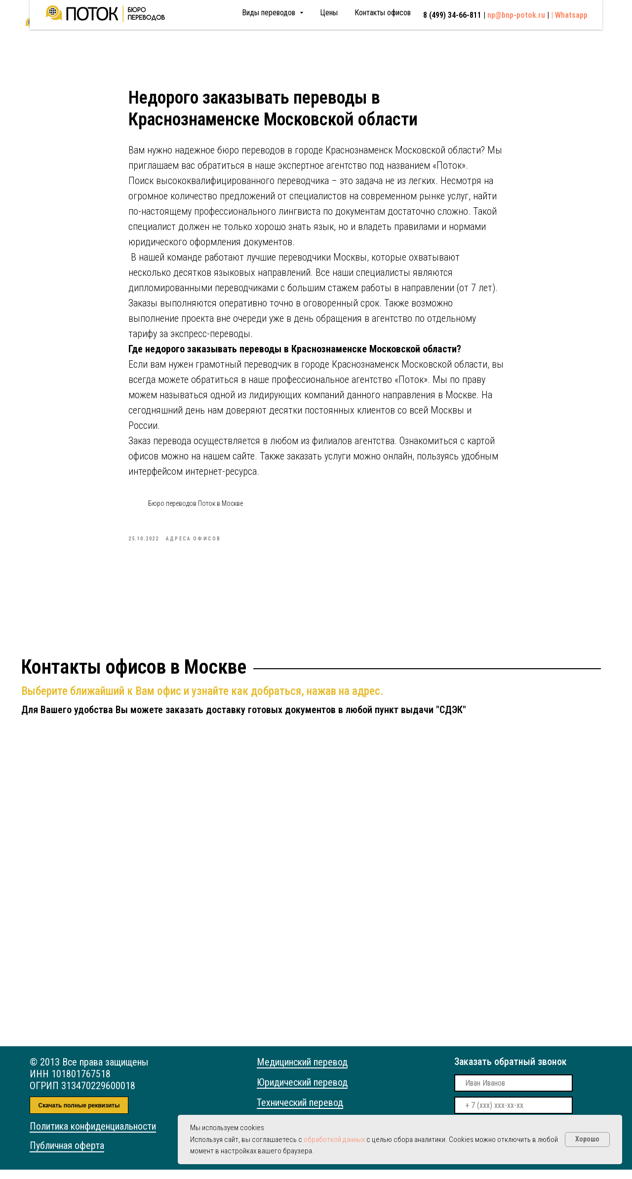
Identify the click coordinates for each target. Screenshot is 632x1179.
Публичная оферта (67, 1155)
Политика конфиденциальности (93, 1135)
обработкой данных (334, 1139)
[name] (513, 1092)
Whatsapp (572, 23)
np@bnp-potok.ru (463, 22)
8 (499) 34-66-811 (379, 23)
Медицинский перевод (302, 1071)
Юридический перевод (302, 1092)
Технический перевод (300, 1112)
